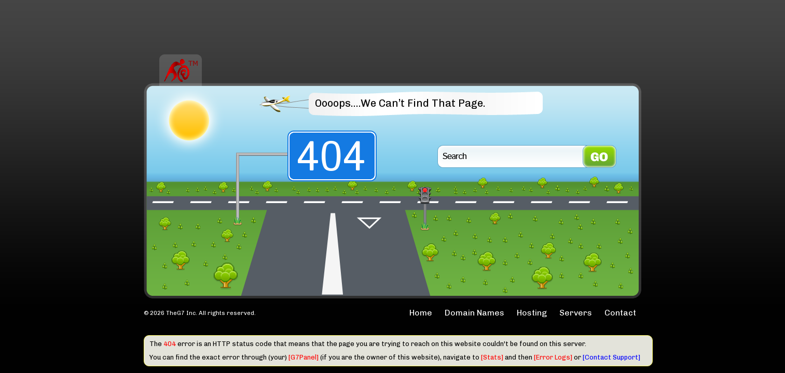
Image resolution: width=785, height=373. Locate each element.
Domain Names (474, 313)
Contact (620, 313)
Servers (575, 313)
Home (420, 313)
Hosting (532, 313)
